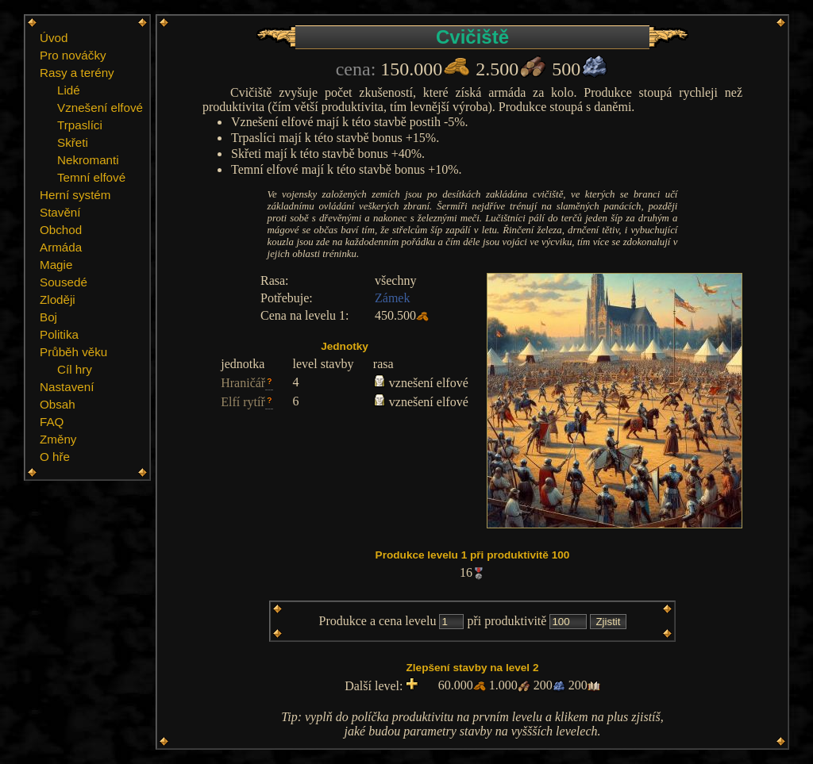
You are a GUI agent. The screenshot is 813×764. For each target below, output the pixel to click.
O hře (55, 456)
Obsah (57, 404)
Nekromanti (88, 160)
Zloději (57, 299)
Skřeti (72, 142)
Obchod (61, 229)
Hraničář (243, 383)
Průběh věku (73, 352)
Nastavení (67, 387)
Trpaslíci (79, 125)
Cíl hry (74, 369)
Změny (58, 439)
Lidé (68, 90)
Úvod (53, 37)
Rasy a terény (77, 72)
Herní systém (75, 195)
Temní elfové (91, 177)
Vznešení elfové (100, 107)
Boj (48, 317)
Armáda (61, 247)
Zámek (392, 298)
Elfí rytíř (243, 402)
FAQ (52, 421)
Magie (56, 264)
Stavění (60, 212)
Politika (59, 334)
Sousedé (63, 282)
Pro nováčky (73, 55)
